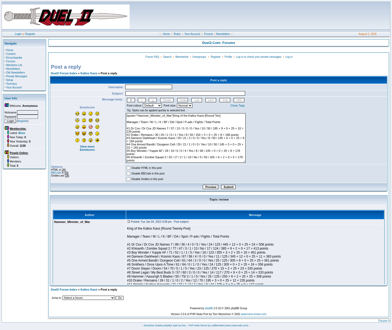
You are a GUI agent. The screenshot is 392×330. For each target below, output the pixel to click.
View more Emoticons (87, 148)
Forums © (384, 320)
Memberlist (181, 56)
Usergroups (199, 56)
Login (18, 33)
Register (30, 33)
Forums (208, 33)
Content (10, 53)
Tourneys (11, 83)
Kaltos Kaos (88, 73)
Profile (228, 56)
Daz (183, 325)
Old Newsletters (15, 72)
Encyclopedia (14, 57)
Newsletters (223, 33)
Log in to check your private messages (259, 56)
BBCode (56, 172)
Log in (288, 56)
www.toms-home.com (253, 314)
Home (166, 33)
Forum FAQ (152, 56)
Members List (14, 65)
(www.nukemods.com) (236, 325)
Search (167, 56)
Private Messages (16, 76)
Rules (177, 33)
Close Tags (237, 105)
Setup (9, 80)
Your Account (192, 33)
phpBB (209, 308)
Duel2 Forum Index (64, 73)
